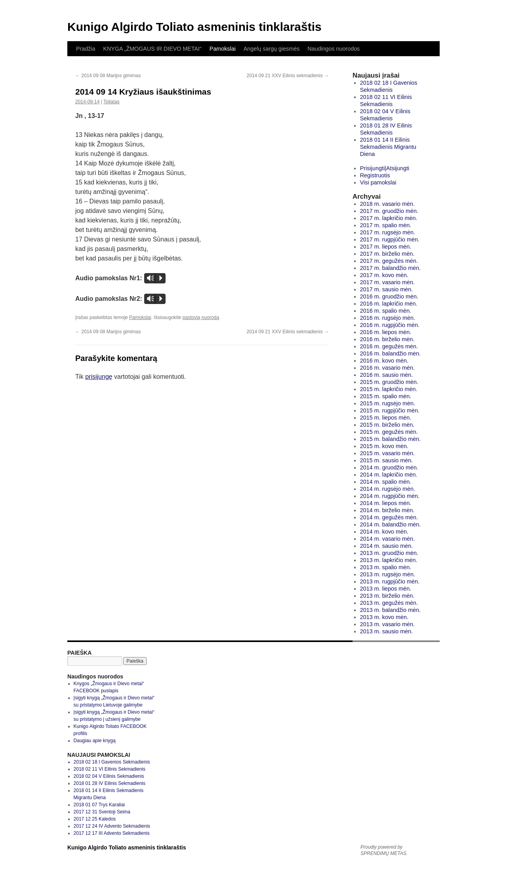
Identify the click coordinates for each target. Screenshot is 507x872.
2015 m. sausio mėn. (386, 460)
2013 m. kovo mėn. (384, 617)
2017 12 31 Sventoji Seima (102, 812)
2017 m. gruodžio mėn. (389, 211)
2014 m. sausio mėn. (386, 546)
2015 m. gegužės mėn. (389, 432)
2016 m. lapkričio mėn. (388, 303)
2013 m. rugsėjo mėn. (387, 574)
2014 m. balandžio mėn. (390, 524)
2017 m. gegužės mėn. (389, 261)
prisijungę (98, 376)
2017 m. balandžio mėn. (390, 268)
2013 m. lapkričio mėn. (388, 560)
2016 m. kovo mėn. (384, 360)
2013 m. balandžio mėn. (390, 610)
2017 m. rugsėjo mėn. (387, 232)
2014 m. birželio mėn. (387, 510)
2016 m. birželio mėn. (387, 339)
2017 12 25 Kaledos (95, 819)
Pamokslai (223, 49)
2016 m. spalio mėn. (386, 311)
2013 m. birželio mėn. (387, 596)
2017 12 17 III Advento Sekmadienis (112, 833)
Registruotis (375, 175)
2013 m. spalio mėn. (386, 567)
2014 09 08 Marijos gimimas (108, 75)
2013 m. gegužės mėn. (389, 603)
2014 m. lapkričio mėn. (388, 474)
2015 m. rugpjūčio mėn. (389, 410)
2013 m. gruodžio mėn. (389, 553)
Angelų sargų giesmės (271, 49)
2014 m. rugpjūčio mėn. (389, 496)
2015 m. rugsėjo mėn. (387, 403)
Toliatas (111, 101)
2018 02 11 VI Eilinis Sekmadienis (109, 769)
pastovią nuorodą (201, 317)
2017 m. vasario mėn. (387, 282)
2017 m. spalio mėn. (386, 225)
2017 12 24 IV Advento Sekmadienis (112, 826)
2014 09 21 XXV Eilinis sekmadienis (288, 75)
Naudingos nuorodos (333, 49)
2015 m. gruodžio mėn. (389, 382)
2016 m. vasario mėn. (387, 368)
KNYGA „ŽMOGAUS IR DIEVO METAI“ (152, 49)
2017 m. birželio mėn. (387, 254)
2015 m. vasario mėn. (387, 453)
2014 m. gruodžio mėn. (389, 467)
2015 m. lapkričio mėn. (388, 389)
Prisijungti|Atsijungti (385, 168)
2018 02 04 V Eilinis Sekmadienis (109, 776)
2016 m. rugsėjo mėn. (387, 318)
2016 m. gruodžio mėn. (389, 296)
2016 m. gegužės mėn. (389, 346)
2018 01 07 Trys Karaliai (99, 804)
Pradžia (85, 49)
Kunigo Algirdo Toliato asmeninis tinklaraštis (194, 26)
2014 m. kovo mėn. (384, 531)
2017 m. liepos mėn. (386, 246)
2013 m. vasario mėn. (387, 624)
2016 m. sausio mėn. (386, 375)
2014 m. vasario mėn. (387, 539)
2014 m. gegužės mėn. (389, 517)
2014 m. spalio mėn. (386, 482)
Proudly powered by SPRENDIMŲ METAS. (384, 850)
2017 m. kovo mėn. (384, 275)
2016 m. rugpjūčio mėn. (389, 325)
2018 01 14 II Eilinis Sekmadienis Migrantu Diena (388, 147)
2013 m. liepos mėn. (386, 588)
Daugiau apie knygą (95, 740)
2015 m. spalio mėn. (386, 396)
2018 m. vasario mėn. (387, 204)
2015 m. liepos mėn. (386, 417)
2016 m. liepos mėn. (386, 332)
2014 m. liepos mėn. (386, 503)
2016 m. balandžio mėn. (390, 353)
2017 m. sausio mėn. (386, 289)
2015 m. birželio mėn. (387, 425)
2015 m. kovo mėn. (384, 446)
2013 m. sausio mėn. (386, 631)
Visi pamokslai (378, 182)
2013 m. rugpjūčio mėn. (389, 581)
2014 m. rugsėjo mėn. (387, 489)
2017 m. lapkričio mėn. (388, 218)
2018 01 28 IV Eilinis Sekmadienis (109, 783)
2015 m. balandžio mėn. (390, 439)
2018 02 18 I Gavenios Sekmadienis (112, 762)
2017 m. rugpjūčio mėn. (389, 239)
